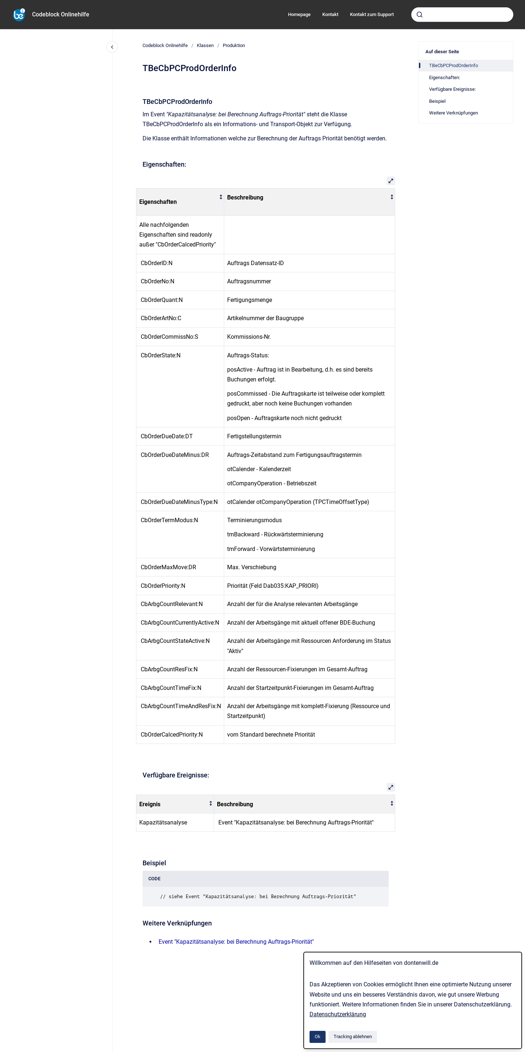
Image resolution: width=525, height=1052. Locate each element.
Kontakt (330, 14)
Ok (317, 1036)
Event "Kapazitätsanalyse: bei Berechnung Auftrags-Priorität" (236, 941)
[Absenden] (419, 14)
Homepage (299, 14)
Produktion (234, 45)
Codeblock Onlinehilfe (60, 14)
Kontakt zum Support (372, 14)
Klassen (205, 45)
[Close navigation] (112, 47)
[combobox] (462, 15)
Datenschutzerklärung (338, 1014)
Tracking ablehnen (353, 1036)
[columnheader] (180, 202)
